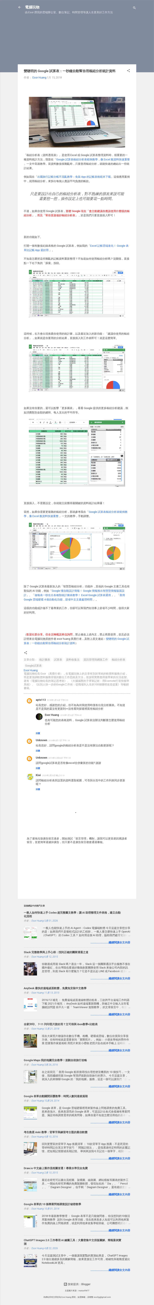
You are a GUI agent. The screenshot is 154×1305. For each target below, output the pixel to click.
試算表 (58, 659)
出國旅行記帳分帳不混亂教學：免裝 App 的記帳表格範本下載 (74, 176)
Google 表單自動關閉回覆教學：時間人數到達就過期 (56, 1096)
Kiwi (38, 775)
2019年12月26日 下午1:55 (59, 758)
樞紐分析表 (118, 659)
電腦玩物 (32, 7)
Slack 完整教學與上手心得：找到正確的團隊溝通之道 (56, 952)
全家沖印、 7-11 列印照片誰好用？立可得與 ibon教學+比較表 (61, 1024)
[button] (128, 71)
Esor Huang (52, 714)
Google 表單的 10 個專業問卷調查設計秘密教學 (52, 1204)
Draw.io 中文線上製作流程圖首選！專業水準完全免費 (56, 1168)
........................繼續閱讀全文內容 (110, 942)
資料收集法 (73, 659)
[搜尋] (134, 8)
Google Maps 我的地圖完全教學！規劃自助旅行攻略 (55, 1060)
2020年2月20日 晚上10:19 (53, 775)
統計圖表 (44, 659)
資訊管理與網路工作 (95, 659)
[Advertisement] (77, 41)
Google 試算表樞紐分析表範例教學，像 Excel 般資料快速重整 (93, 159)
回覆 (38, 733)
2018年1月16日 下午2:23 (57, 700)
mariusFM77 (84, 1290)
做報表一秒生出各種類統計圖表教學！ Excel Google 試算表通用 (73, 595)
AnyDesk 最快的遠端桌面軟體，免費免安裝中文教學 (55, 988)
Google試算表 (33, 665)
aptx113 (41, 699)
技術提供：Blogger (77, 1284)
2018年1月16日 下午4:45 (71, 715)
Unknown (41, 740)
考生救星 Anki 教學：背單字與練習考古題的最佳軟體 (55, 1132)
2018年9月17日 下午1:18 (59, 740)
